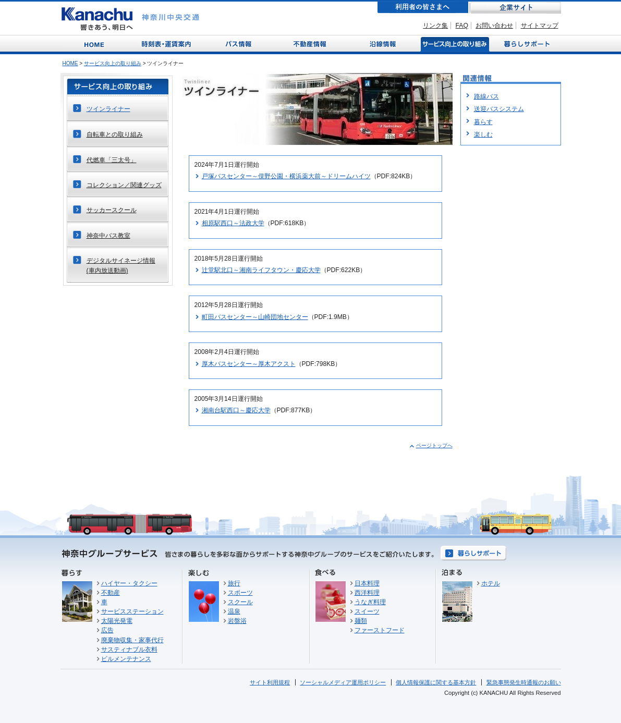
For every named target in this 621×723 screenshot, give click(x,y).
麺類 (361, 620)
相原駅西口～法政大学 (233, 223)
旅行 (234, 583)
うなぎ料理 (370, 602)
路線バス (486, 96)
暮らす (483, 122)
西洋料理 (367, 592)
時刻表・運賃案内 (167, 43)
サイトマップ (539, 25)
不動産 (110, 592)
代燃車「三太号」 (112, 160)
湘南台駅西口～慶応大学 (236, 410)
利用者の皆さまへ (423, 8)
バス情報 (239, 43)
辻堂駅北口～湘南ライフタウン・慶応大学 (261, 270)
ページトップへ (434, 445)
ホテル (490, 583)
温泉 (234, 611)
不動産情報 (311, 43)
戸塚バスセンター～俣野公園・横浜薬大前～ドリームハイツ (286, 176)
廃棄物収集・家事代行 (132, 640)
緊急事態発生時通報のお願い (523, 682)
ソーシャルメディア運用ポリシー (343, 682)
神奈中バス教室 (108, 235)
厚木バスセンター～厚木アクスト (249, 363)
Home (96, 43)
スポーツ (240, 592)
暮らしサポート (525, 43)
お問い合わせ (494, 25)
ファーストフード (380, 630)
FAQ (462, 25)
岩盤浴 (237, 620)
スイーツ (367, 611)
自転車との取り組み (115, 134)
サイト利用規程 (270, 682)
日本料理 (367, 583)
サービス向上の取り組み (454, 43)
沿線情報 (382, 43)
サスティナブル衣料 (129, 649)
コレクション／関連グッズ (124, 185)
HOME (70, 63)
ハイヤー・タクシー (129, 583)
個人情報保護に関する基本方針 (436, 682)
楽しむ (483, 134)
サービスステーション (132, 611)
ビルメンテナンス (126, 659)
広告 (107, 630)
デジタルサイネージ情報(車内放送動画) (121, 265)
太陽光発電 (116, 620)
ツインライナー (108, 109)
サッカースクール (112, 210)
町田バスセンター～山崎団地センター (255, 317)
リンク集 (435, 25)
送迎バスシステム (499, 109)
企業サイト (515, 8)
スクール (240, 602)
